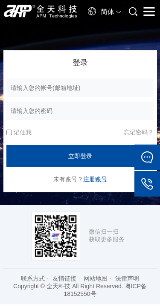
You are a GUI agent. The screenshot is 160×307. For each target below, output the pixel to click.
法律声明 (127, 278)
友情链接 (64, 278)
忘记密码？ (139, 132)
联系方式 (33, 278)
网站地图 (96, 278)
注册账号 (95, 179)
